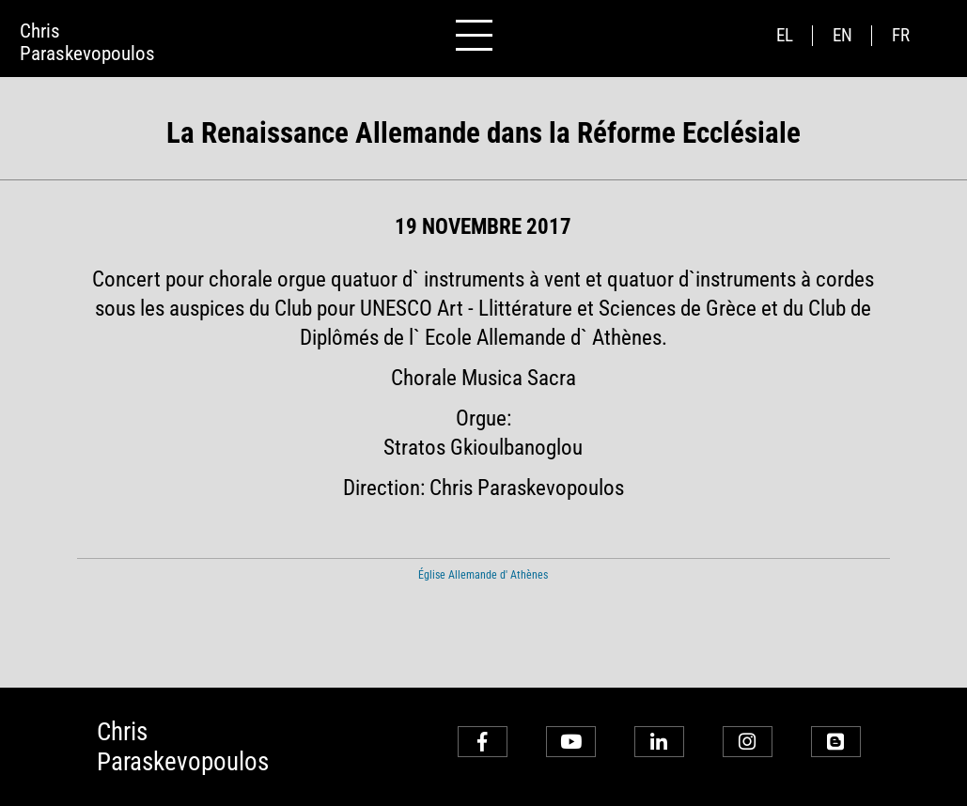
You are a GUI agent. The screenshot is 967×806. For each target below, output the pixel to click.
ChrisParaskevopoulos (87, 42)
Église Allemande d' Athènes (483, 574)
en (842, 35)
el (784, 35)
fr (901, 35)
